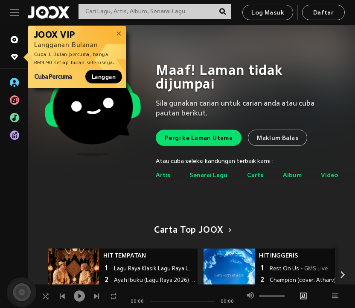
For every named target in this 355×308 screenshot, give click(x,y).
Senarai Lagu (208, 175)
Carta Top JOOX (191, 230)
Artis (163, 175)
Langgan (104, 76)
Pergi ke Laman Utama (199, 138)
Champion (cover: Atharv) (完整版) (310, 281)
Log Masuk (267, 13)
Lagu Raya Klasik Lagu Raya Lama (154, 269)
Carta (255, 175)
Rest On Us (299, 269)
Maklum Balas (277, 138)
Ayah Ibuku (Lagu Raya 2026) (154, 281)
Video (329, 175)
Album (292, 175)
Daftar (323, 13)
